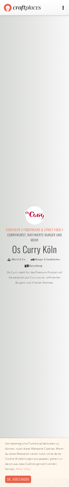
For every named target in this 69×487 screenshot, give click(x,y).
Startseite (13, 229)
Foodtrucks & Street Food (42, 229)
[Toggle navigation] (63, 7)
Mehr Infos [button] (23, 469)
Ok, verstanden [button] (18, 479)
